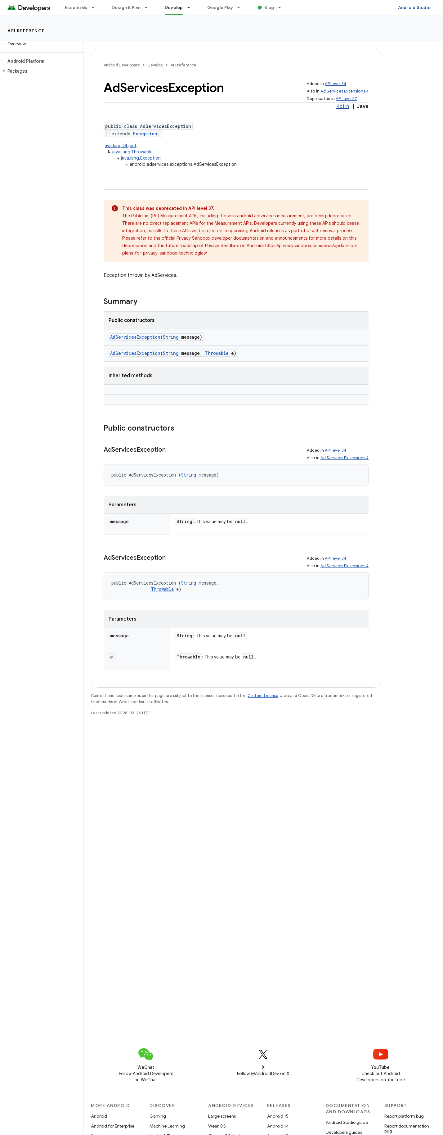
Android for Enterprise (112, 1126)
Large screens (222, 1116)
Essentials (76, 7)
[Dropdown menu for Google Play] (241, 7)
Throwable (217, 353)
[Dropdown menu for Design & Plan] (149, 7)
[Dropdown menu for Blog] (282, 7)
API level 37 (346, 98)
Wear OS (217, 1126)
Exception (145, 134)
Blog (269, 7)
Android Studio (414, 7)
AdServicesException (135, 337)
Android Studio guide (347, 1122)
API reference (26, 31)
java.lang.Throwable (132, 152)
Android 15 (278, 1116)
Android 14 (278, 1126)
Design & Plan (126, 7)
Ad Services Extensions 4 (344, 91)
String (171, 337)
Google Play (220, 7)
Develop (155, 65)
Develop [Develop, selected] (174, 7)
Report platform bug (404, 1116)
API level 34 (335, 83)
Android (99, 1116)
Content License (263, 695)
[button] (40, 71)
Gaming (158, 1116)
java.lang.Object (120, 145)
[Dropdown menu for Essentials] (95, 7)
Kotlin (342, 106)
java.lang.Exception (141, 158)
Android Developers (122, 65)
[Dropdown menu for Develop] (191, 7)
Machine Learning (167, 1126)
